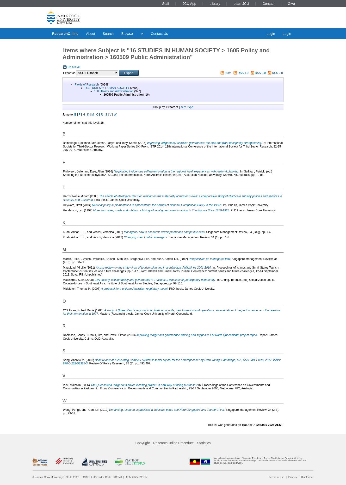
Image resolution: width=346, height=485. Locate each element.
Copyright (143, 443)
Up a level (74, 67)
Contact (268, 4)
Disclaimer (307, 477)
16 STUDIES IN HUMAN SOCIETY (106, 88)
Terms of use (276, 477)
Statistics (203, 443)
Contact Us (159, 34)
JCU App (189, 4)
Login (270, 34)
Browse (127, 34)
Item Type (186, 107)
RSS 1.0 (243, 73)
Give (291, 4)
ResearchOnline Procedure (173, 443)
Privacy (292, 477)
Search (108, 34)
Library (215, 4)
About (90, 34)
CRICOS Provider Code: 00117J (102, 477)
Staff (165, 4)
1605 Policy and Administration (113, 91)
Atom (228, 73)
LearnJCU (241, 4)
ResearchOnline (65, 34)
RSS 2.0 (260, 73)
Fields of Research (87, 84)
